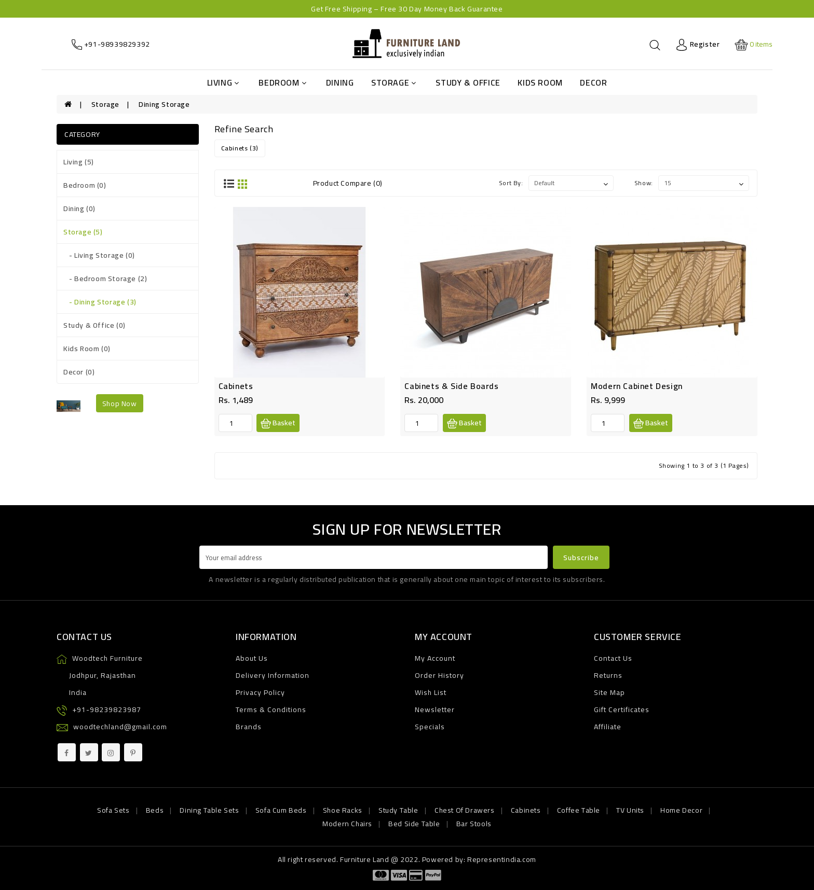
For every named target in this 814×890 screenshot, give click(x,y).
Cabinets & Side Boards (451, 386)
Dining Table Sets (209, 810)
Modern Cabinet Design (637, 386)
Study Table (398, 810)
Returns (608, 675)
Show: (643, 183)
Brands (249, 726)
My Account (435, 658)
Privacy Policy (260, 692)
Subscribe (581, 557)
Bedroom (282, 82)
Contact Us (613, 658)
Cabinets (236, 386)
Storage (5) (83, 232)
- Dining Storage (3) (100, 302)
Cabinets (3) (240, 148)
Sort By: (511, 183)
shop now (119, 403)
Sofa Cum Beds (281, 810)
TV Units (630, 810)
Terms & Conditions (271, 709)
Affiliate (607, 726)
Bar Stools (474, 823)
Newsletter (435, 709)
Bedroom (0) (84, 185)
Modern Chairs (347, 823)
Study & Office (468, 82)
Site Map (609, 692)
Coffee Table (578, 810)
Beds (155, 810)
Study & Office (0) (94, 325)
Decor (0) (78, 372)
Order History (439, 675)
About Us (252, 658)
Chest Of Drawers (465, 810)
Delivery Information (272, 675)
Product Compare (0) (348, 183)
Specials (430, 726)
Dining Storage (164, 104)
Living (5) (78, 162)
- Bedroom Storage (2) (105, 278)
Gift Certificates (621, 709)
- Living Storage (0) (99, 255)
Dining (340, 82)
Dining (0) (79, 208)
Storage (393, 82)
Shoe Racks (342, 810)
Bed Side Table (414, 823)
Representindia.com (501, 859)
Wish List (430, 692)
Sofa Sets (113, 810)
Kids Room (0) (87, 348)
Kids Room (540, 82)
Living (223, 82)
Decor (593, 82)
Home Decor (681, 810)
